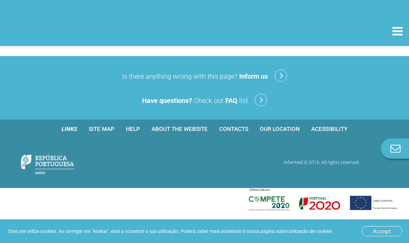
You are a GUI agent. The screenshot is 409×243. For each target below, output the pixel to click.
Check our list (204, 100)
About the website (180, 129)
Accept (382, 231)
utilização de (310, 231)
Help (133, 129)
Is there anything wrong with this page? (204, 76)
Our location (280, 129)
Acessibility (329, 129)
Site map (101, 129)
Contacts (233, 129)
